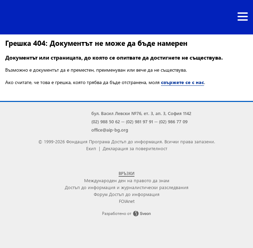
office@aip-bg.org (109, 130)
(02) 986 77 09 (173, 121)
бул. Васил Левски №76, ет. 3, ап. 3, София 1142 (141, 113)
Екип (91, 148)
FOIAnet (126, 201)
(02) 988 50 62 (105, 121)
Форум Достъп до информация (127, 194)
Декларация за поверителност (135, 148)
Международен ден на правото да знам (126, 180)
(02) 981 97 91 (139, 121)
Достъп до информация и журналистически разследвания (127, 187)
